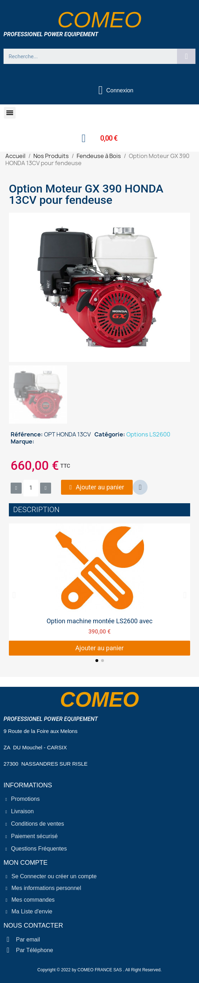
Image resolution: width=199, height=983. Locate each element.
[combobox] (87, 56)
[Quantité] (30, 488)
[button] (10, 113)
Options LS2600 (148, 434)
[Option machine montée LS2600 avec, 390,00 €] (99, 589)
